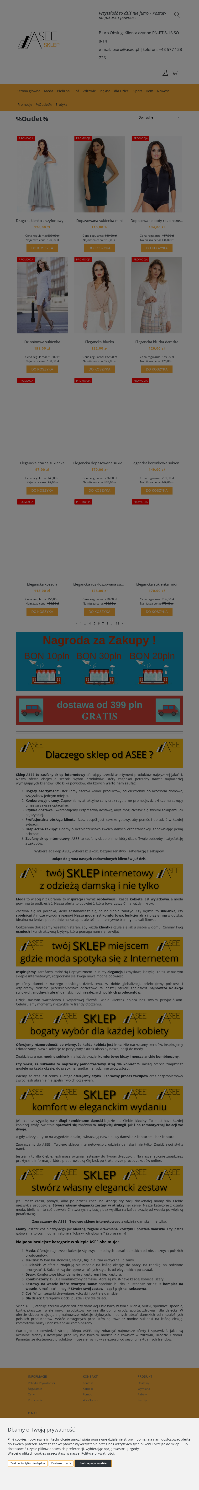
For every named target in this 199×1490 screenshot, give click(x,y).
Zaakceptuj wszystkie (92, 1463)
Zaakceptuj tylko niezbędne (27, 1463)
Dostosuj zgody (61, 1463)
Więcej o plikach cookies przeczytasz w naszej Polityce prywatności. (61, 1453)
